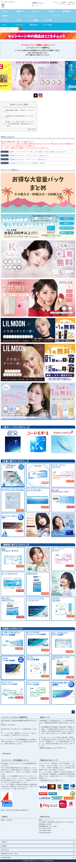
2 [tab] (37, 92)
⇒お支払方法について (46, 780)
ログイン (56, 2)
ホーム (4, 25)
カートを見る (48, 25)
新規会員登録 (32, 129)
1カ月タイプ (36, 11)
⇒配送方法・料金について (47, 748)
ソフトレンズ (56, 16)
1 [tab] (36, 92)
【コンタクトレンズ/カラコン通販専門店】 (14, 717)
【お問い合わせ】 (44, 816)
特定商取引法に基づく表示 (9, 853)
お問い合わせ (71, 4)
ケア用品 (18, 20)
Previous (2, 77)
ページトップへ (73, 712)
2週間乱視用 (66, 11)
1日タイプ (5, 11)
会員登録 (63, 2)
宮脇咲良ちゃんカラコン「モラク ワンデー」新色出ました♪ (24, 159)
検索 (20, 28)
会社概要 (3, 846)
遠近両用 (5, 16)
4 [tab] (40, 92)
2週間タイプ (20, 11)
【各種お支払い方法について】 (49, 760)
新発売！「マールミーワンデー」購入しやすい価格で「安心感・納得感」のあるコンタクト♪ (34, 152)
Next (74, 77)
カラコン (5, 20)
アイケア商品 (48, 20)
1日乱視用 (51, 11)
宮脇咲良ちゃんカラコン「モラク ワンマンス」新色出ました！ (25, 156)
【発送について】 (44, 717)
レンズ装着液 (34, 20)
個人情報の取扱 (5, 857)
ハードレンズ (29, 16)
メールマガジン (62, 4)
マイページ (19, 25)
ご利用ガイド (71, 2)
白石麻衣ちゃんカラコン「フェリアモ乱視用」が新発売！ (23, 163)
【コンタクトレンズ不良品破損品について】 (15, 760)
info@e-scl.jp (47, 832)
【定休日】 (4, 816)
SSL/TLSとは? (6, 753)
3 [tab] (38, 92)
